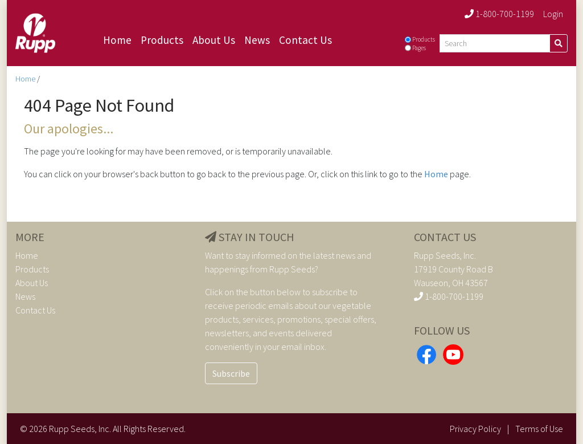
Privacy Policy (475, 428)
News (257, 40)
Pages (419, 48)
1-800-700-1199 (499, 13)
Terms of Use (539, 428)
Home (117, 40)
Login (553, 13)
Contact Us (305, 40)
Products (162, 40)
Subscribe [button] (231, 373)
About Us (213, 40)
